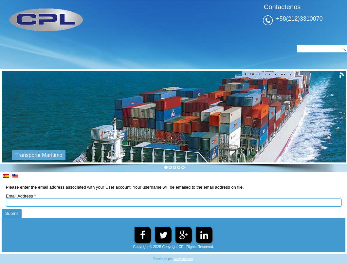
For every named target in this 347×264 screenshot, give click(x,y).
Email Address (21, 196)
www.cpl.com (183, 259)
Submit (11, 213)
